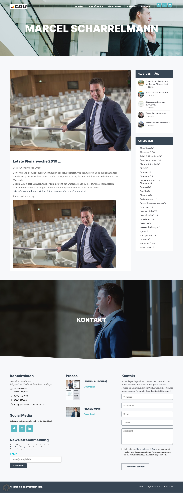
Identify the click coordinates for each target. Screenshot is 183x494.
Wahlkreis (114, 6)
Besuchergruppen (148, 160)
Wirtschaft (145, 247)
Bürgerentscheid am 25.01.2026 (155, 103)
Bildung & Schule (148, 164)
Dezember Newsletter (156, 113)
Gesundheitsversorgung (151, 203)
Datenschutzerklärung (17, 447)
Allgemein (145, 152)
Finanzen (144, 195)
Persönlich (96, 6)
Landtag (131, 6)
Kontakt (146, 6)
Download (90, 386)
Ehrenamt (144, 176)
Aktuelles (144, 148)
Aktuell (79, 6)
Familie (143, 191)
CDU (142, 168)
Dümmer (144, 172)
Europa (143, 187)
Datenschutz (167, 486)
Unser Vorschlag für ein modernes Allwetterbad (157, 82)
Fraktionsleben (147, 199)
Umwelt (143, 239)
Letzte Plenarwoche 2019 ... (37, 161)
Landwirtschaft (147, 215)
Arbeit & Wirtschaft (149, 156)
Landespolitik (146, 211)
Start (141, 486)
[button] (6, 487)
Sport (142, 231)
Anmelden (18, 465)
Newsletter (145, 219)
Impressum (152, 486)
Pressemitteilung (148, 227)
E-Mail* (13, 454)
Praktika (144, 223)
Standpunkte (146, 235)
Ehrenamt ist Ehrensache (158, 122)
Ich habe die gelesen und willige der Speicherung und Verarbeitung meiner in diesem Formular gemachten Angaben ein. (146, 452)
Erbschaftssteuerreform (157, 92)
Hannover (144, 207)
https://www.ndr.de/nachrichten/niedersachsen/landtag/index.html (49, 191)
